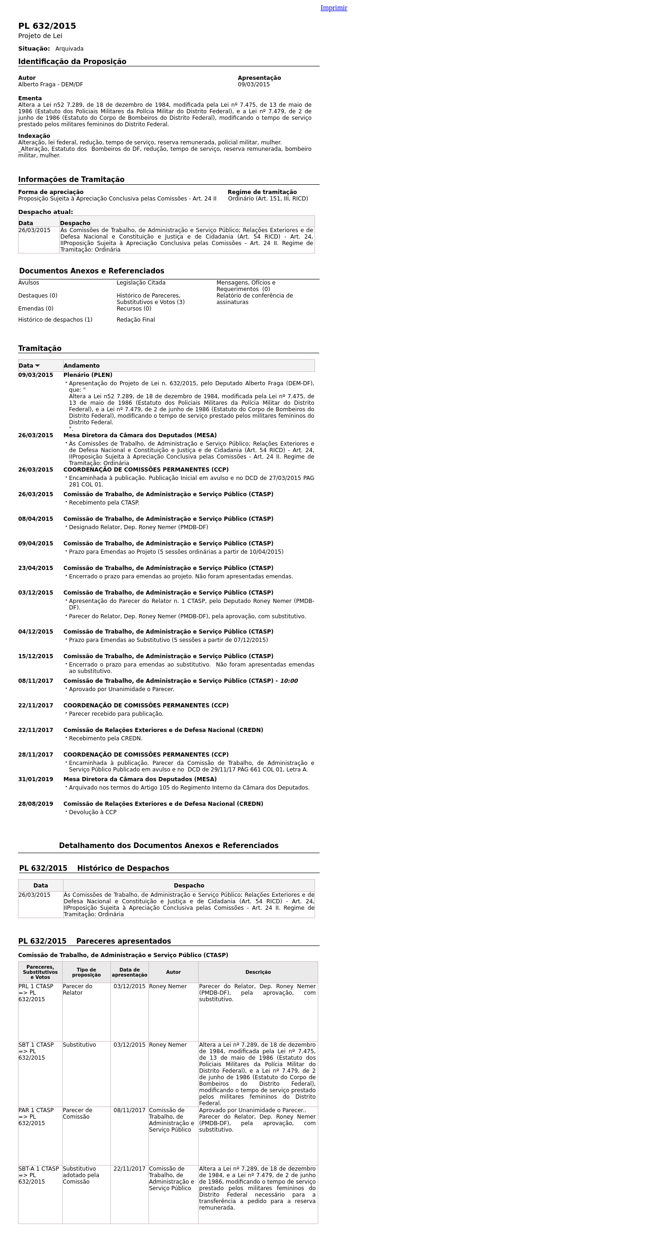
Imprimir (334, 8)
